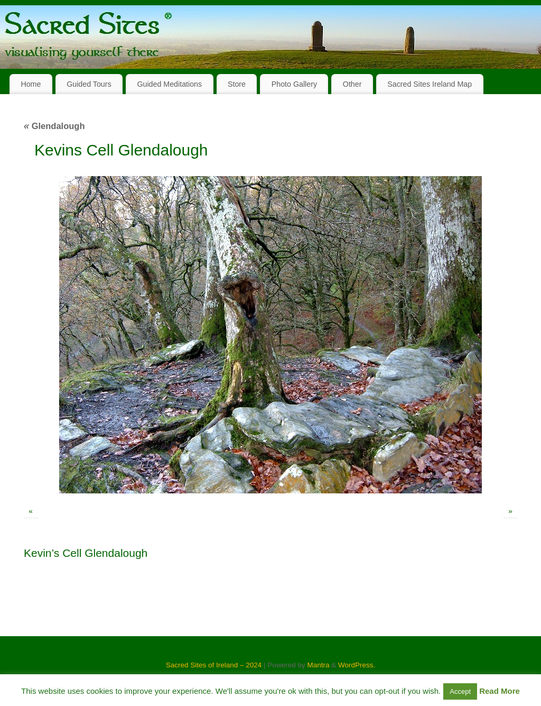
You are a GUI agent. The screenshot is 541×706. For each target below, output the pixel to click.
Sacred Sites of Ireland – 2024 (214, 665)
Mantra (318, 665)
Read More (499, 690)
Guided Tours (89, 84)
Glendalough (54, 126)
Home (31, 84)
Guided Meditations (169, 84)
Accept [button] (460, 691)
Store (237, 84)
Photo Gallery (294, 84)
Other (352, 84)
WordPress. (356, 665)
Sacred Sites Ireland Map (429, 84)
